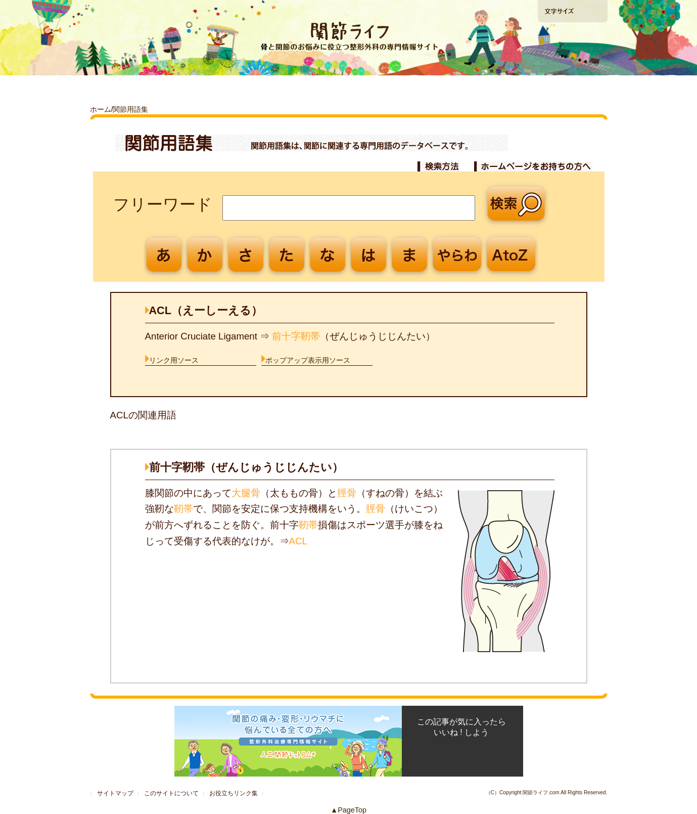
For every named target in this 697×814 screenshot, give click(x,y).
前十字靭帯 (296, 336)
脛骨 (346, 493)
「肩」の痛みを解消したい (348, 87)
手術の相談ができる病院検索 (572, 65)
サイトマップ (115, 793)
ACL (298, 541)
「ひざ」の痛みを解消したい (141, 87)
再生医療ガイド (450, 87)
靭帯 (183, 508)
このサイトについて (171, 793)
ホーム (100, 109)
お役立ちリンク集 (233, 793)
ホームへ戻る (120, 10)
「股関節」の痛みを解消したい (245, 87)
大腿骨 (245, 493)
